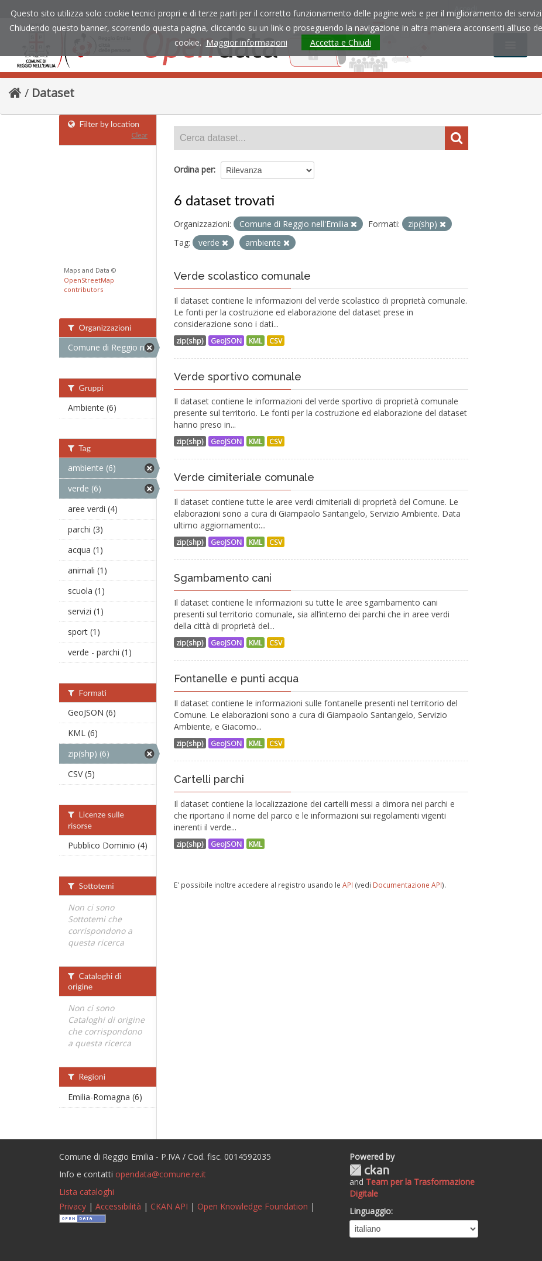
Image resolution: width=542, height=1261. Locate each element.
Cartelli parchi (209, 779)
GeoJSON (226, 340)
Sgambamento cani (223, 578)
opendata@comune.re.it (160, 1174)
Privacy (72, 1206)
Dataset (53, 93)
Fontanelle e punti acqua (236, 678)
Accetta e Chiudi (340, 42)
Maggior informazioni (246, 42)
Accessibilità (118, 1206)
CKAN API (169, 1206)
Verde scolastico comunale (242, 276)
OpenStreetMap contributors (89, 285)
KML (255, 340)
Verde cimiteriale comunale (244, 477)
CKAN (369, 1170)
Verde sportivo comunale (237, 376)
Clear (139, 134)
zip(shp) (190, 340)
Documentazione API (407, 884)
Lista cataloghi (86, 1191)
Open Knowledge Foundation (252, 1206)
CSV (275, 340)
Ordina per (194, 169)
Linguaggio (370, 1211)
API (347, 884)
